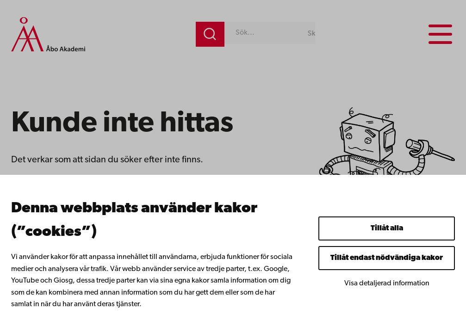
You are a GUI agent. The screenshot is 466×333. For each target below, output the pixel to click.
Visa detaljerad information (386, 283)
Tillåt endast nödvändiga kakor (386, 258)
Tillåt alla (387, 228)
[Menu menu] (440, 34)
